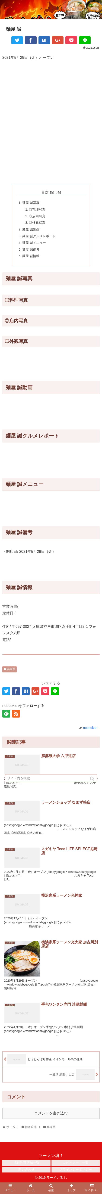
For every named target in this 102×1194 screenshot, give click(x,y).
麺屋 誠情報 (30, 256)
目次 (45, 192)
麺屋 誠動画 (30, 229)
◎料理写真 (37, 209)
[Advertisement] (51, 117)
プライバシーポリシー (75, 1169)
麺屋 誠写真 (30, 203)
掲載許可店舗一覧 (26, 1163)
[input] (51, 778)
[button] (92, 779)
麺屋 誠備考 (30, 249)
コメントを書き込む (51, 1113)
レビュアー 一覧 (76, 1163)
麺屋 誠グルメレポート (39, 236)
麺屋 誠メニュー (34, 243)
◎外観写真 (37, 222)
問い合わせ (26, 1169)
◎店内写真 (37, 216)
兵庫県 (11, 669)
